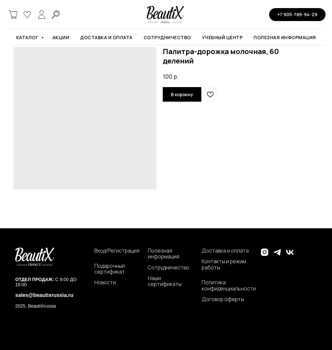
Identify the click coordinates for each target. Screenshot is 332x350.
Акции (61, 37)
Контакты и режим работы (224, 264)
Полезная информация (285, 37)
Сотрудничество (167, 37)
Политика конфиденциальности (229, 285)
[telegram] (277, 255)
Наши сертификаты (165, 281)
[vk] (289, 255)
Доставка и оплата (106, 37)
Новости (105, 282)
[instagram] (264, 255)
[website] (13, 14)
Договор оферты (223, 299)
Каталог (28, 37)
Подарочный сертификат (109, 269)
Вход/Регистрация (116, 251)
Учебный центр (222, 37)
